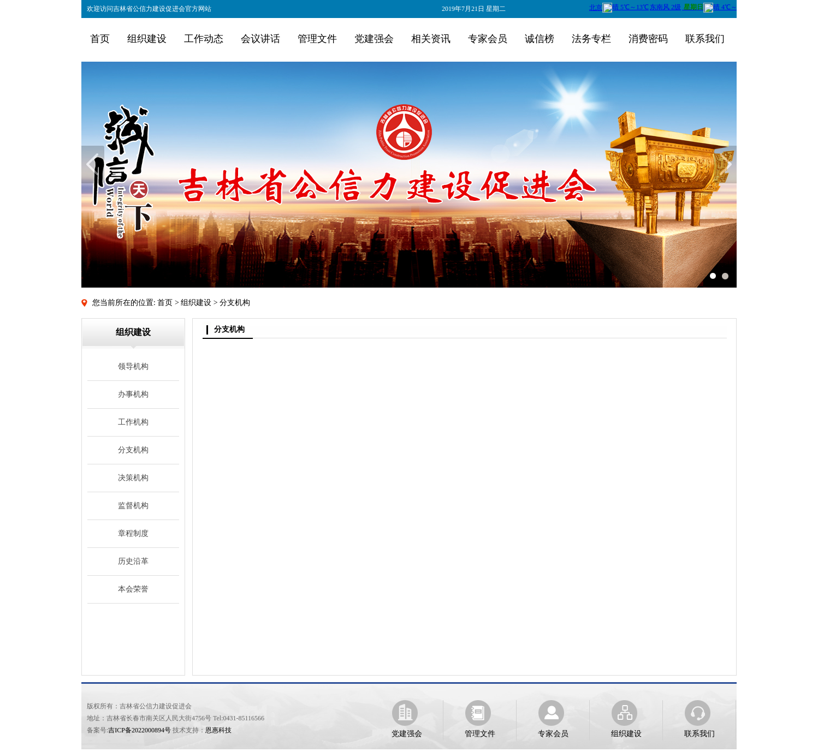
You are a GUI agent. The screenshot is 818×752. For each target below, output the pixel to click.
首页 (100, 38)
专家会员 (487, 38)
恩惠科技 (218, 730)
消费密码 (648, 38)
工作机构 (133, 422)
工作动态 (203, 38)
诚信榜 (539, 38)
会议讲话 (260, 38)
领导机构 (133, 366)
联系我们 (705, 38)
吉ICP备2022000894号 (139, 730)
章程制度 (133, 533)
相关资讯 (431, 38)
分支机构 (133, 450)
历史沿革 (133, 561)
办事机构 (133, 394)
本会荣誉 (133, 589)
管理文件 (317, 38)
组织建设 (147, 38)
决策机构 (133, 478)
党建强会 (374, 38)
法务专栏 (591, 38)
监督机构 (133, 506)
